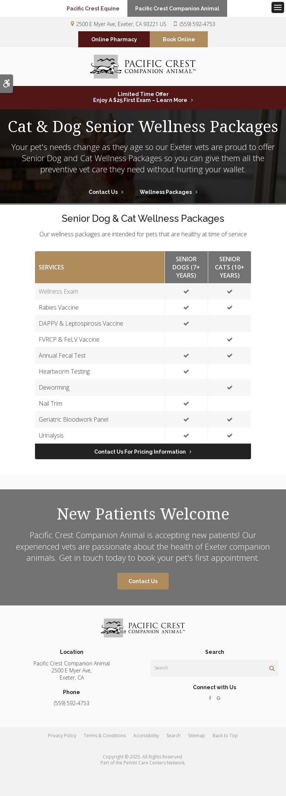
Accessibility (146, 739)
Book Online (179, 40)
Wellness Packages (166, 195)
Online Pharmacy (114, 40)
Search (173, 739)
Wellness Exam (58, 295)
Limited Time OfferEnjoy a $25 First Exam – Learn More (140, 101)
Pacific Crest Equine (89, 9)
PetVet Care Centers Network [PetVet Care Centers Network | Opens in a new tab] (154, 766)
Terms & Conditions (105, 739)
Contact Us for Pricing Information (140, 455)
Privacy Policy (62, 739)
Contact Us (103, 195)
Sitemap (196, 739)
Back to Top (225, 739)
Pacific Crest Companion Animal (181, 9)
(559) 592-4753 (197, 24)
